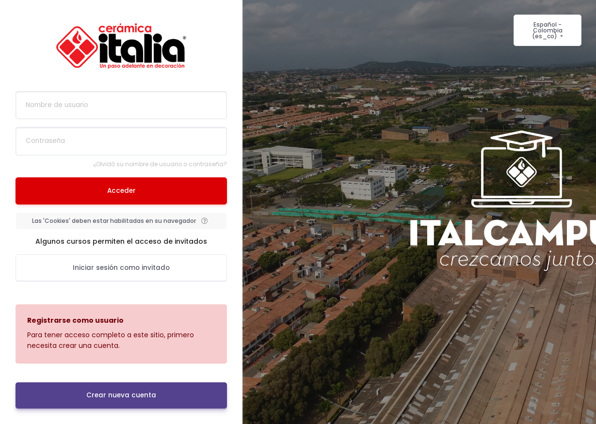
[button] (204, 221)
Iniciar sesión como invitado (121, 267)
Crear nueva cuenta (121, 395)
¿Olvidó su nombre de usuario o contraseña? (160, 164)
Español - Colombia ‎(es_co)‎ (547, 30)
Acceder (121, 190)
